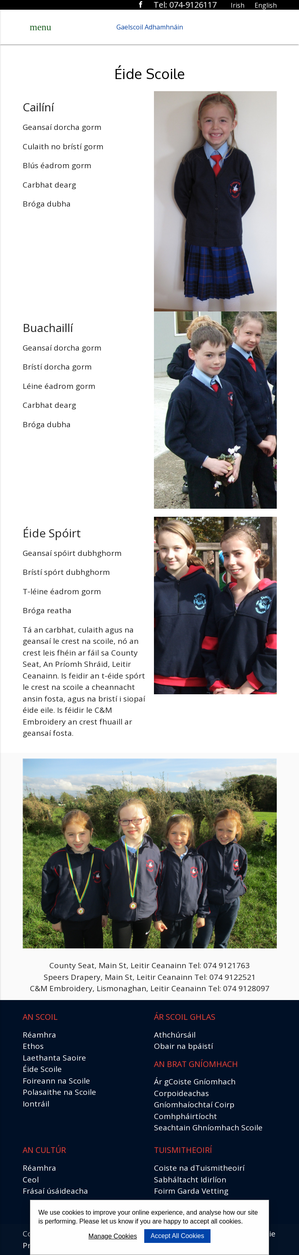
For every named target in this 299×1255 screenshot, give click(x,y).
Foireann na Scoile (56, 1080)
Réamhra (39, 1034)
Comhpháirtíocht (185, 1116)
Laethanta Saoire (54, 1057)
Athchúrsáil (175, 1034)
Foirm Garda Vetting (191, 1191)
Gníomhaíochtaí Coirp (194, 1104)
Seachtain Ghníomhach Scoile (208, 1127)
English (266, 5)
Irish (237, 5)
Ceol (31, 1179)
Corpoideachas (181, 1093)
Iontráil (36, 1103)
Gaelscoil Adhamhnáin (149, 27)
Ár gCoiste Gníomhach (195, 1081)
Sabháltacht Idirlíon (190, 1179)
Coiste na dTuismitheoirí (199, 1168)
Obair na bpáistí (183, 1046)
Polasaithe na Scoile (59, 1092)
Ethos (33, 1046)
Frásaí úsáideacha (55, 1191)
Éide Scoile (42, 1069)
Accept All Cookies (177, 1235)
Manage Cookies (112, 1236)
